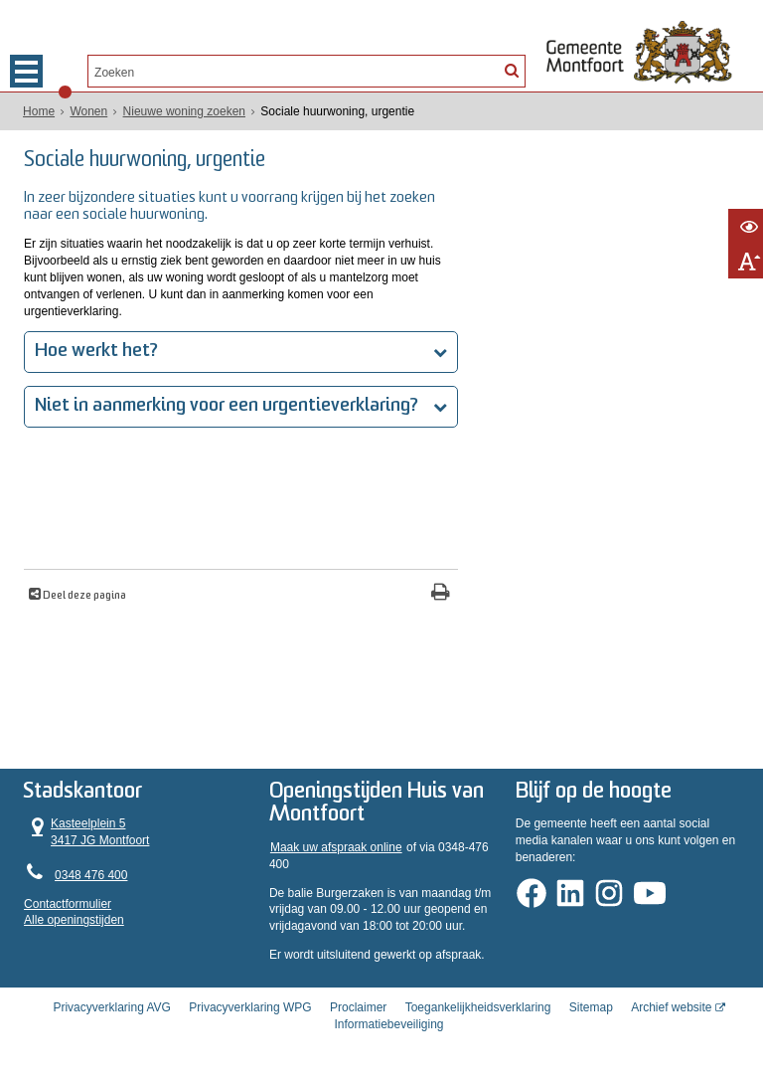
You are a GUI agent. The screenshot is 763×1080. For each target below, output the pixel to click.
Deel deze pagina (83, 596)
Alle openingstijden (74, 920)
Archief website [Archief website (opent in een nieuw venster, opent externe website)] (671, 1007)
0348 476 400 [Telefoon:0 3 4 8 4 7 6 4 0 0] (91, 875)
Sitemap (591, 1007)
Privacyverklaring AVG (111, 1007)
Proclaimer (358, 1007)
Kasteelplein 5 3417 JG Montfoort (86, 831)
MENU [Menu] (26, 71)
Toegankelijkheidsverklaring (478, 1007)
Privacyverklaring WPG (250, 1007)
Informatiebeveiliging (388, 1024)
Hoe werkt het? (98, 351)
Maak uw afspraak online (336, 847)
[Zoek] (512, 70)
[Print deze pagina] (440, 594)
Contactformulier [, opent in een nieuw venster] (67, 904)
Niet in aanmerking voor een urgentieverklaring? (228, 406)
